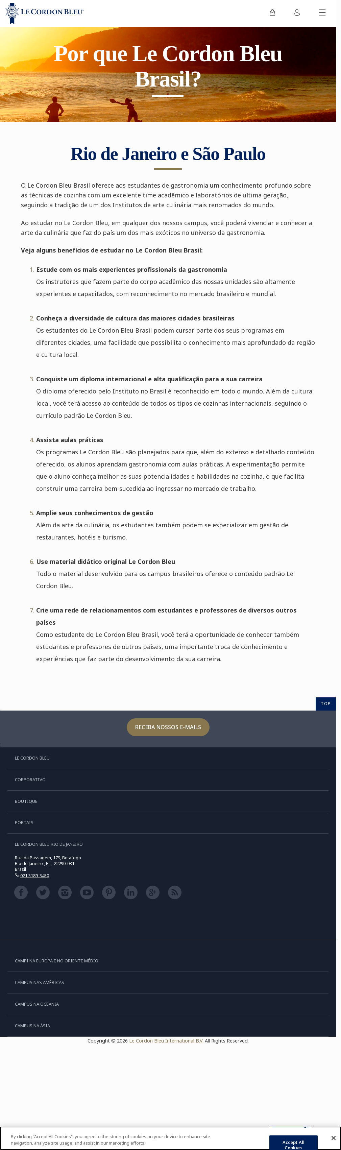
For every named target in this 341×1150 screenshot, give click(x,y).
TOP (326, 703)
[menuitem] (272, 13)
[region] (170, 1138)
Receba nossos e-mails (168, 727)
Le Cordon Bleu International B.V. (166, 1040)
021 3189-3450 (34, 875)
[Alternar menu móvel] (322, 13)
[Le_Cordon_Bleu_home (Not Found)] (44, 13)
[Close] (333, 1138)
